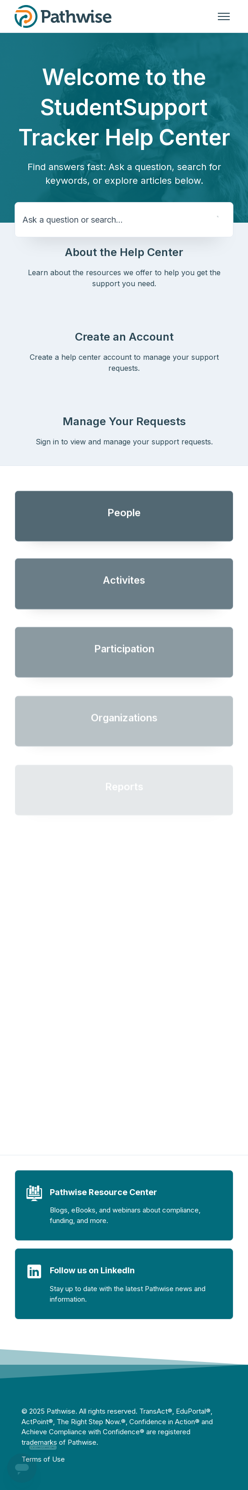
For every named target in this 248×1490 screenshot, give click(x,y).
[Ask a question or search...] (124, 219)
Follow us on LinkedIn (92, 1270)
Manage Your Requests (124, 421)
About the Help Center (124, 252)
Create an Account (124, 336)
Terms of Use (43, 1459)
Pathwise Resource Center (103, 1192)
